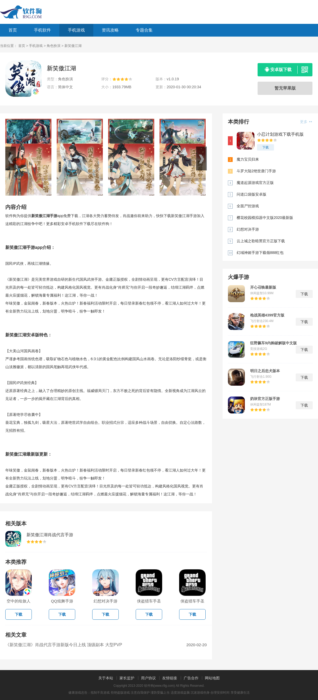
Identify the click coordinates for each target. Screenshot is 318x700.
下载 (265, 147)
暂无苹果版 (285, 88)
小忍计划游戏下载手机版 (280, 134)
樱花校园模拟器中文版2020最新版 (265, 217)
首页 (12, 30)
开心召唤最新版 (263, 287)
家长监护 (127, 678)
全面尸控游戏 (248, 206)
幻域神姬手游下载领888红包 (260, 252)
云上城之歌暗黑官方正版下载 (261, 241)
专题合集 (144, 30)
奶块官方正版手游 (265, 399)
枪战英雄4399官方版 (267, 315)
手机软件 (42, 30)
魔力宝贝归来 (248, 159)
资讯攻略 (110, 30)
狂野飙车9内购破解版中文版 (273, 343)
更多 (306, 122)
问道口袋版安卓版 (251, 194)
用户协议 (148, 678)
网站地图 (212, 678)
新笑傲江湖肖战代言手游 (49, 534)
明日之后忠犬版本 (265, 371)
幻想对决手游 (248, 229)
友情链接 (169, 678)
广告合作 (191, 678)
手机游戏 (76, 30)
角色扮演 (53, 46)
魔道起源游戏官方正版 (255, 182)
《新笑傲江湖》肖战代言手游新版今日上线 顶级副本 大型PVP (63, 644)
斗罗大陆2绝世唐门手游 (256, 171)
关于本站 (105, 678)
